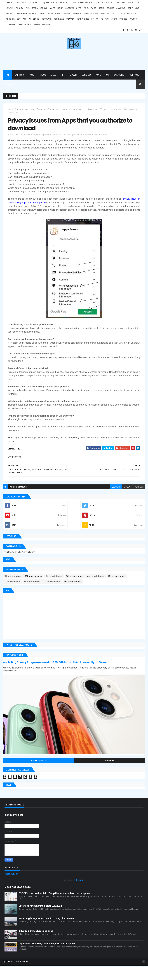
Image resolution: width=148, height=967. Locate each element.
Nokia (60, 8)
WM (107, 19)
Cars (57, 13)
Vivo (137, 8)
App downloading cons (25, 109)
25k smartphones (116, 577)
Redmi (101, 8)
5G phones (11, 24)
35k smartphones (72, 583)
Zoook (73, 3)
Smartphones (93, 109)
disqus (127, 488)
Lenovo (43, 8)
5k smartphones (32, 583)
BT (92, 19)
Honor (130, 3)
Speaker (105, 13)
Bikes (50, 13)
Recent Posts (38, 762)
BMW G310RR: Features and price (36, 932)
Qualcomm (48, 3)
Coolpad (120, 3)
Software (47, 19)
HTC (138, 3)
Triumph (46, 24)
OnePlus (69, 8)
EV (18, 3)
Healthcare (25, 24)
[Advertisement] (74, 60)
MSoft (114, 19)
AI (30, 19)
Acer (32, 75)
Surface (134, 75)
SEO (19, 19)
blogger (116, 488)
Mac (98, 75)
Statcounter (11, 875)
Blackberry (108, 3)
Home (10, 109)
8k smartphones (12, 583)
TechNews (59, 19)
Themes (24, 962)
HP (62, 75)
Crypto (133, 19)
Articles (131, 13)
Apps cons (41, 109)
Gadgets (120, 13)
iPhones (19, 8)
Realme (110, 8)
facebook (138, 488)
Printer (37, 3)
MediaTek (26, 3)
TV (112, 13)
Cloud (36, 19)
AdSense (10, 19)
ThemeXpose (12, 962)
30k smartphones (74, 577)
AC (97, 19)
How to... (10, 3)
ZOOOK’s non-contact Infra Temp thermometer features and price (54, 894)
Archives (109, 762)
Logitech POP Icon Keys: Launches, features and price (47, 944)
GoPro (36, 24)
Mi (107, 75)
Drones (66, 13)
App (25, 19)
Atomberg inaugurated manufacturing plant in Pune (46, 919)
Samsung (120, 8)
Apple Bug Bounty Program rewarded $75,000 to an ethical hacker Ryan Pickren (55, 663)
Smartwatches (91, 13)
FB (102, 19)
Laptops (20, 75)
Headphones (83, 19)
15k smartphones (54, 577)
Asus (96, 3)
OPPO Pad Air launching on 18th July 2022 (40, 907)
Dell (53, 75)
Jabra (35, 8)
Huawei (9, 8)
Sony (130, 8)
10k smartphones (13, 577)
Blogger (80, 881)
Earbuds (77, 13)
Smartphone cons (78, 109)
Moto (52, 8)
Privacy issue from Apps (58, 109)
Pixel (86, 8)
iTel (28, 8)
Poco (93, 8)
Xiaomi (9, 13)
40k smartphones (95, 577)
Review (32, 13)
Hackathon (61, 3)
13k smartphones (52, 583)
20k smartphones (33, 577)
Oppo (78, 8)
